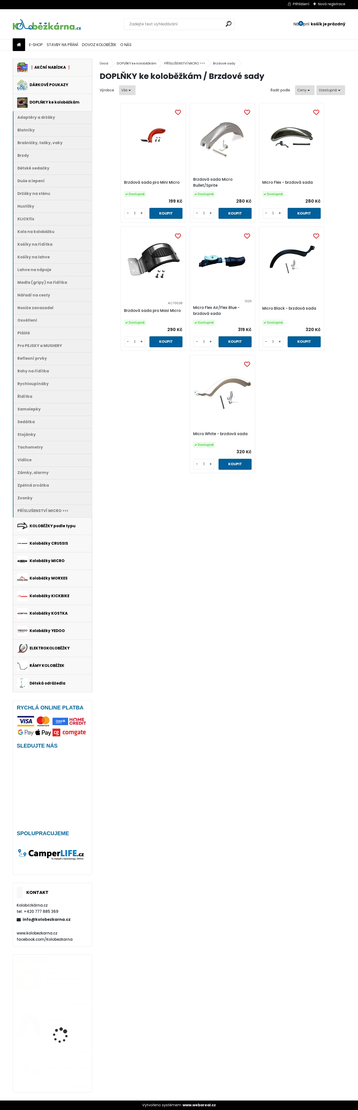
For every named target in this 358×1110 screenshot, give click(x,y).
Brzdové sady (224, 63)
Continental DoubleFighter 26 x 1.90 (65, 1022)
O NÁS (126, 44)
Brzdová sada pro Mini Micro (127, 187)
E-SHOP (36, 44)
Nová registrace (331, 3)
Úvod (104, 63)
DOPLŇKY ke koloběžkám (136, 63)
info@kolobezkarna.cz (47, 919)
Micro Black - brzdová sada (218, 315)
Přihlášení (301, 3)
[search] (228, 24)
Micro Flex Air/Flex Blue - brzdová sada (159, 320)
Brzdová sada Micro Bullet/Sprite (186, 184)
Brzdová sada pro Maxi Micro (311, 187)
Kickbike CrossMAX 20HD (67, 1067)
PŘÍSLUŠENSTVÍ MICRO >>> (184, 63)
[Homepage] (19, 45)
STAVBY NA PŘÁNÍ (62, 44)
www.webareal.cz (199, 1105)
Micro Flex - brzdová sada (253, 184)
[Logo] (47, 24)
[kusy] (114, 223)
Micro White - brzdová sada (280, 315)
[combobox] (304, 90)
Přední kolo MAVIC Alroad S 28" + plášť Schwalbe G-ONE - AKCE (66, 978)
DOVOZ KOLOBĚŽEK (99, 44)
